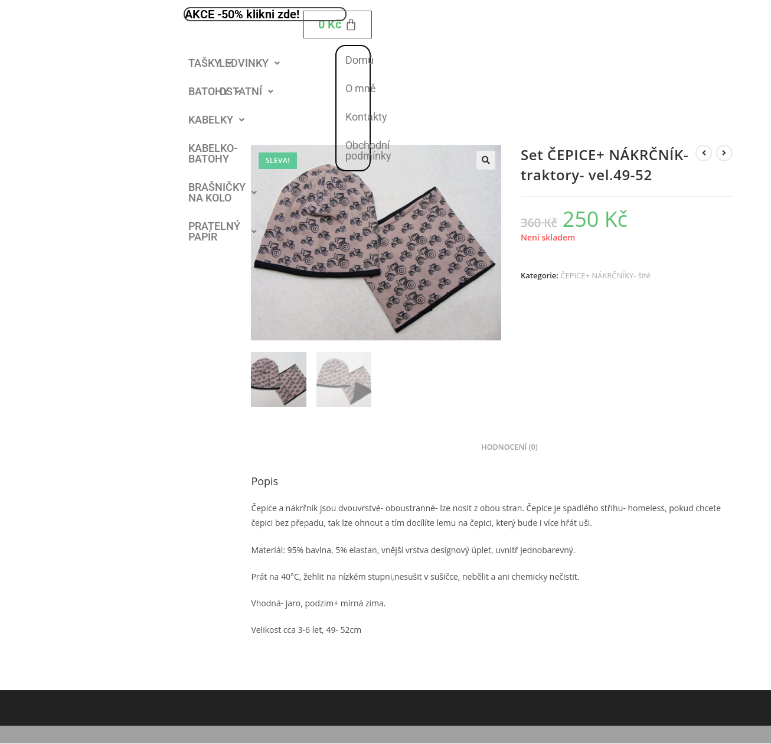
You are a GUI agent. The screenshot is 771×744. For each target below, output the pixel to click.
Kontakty (366, 117)
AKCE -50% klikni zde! (242, 14)
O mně (360, 88)
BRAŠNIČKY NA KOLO (222, 192)
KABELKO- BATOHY (212, 153)
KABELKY (216, 119)
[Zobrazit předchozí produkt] (703, 153)
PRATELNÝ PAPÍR (222, 231)
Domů (359, 60)
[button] (210, 63)
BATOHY (214, 91)
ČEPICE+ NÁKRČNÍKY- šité (605, 275)
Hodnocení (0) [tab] (509, 448)
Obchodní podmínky (368, 150)
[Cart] (337, 24)
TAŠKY (210, 63)
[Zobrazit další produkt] (724, 153)
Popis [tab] (456, 448)
